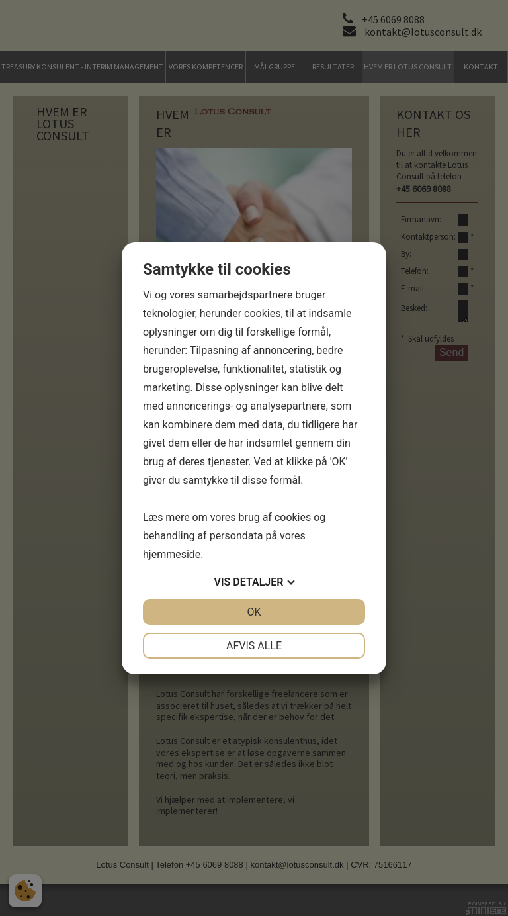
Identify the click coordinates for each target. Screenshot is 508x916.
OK (254, 612)
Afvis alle (254, 645)
